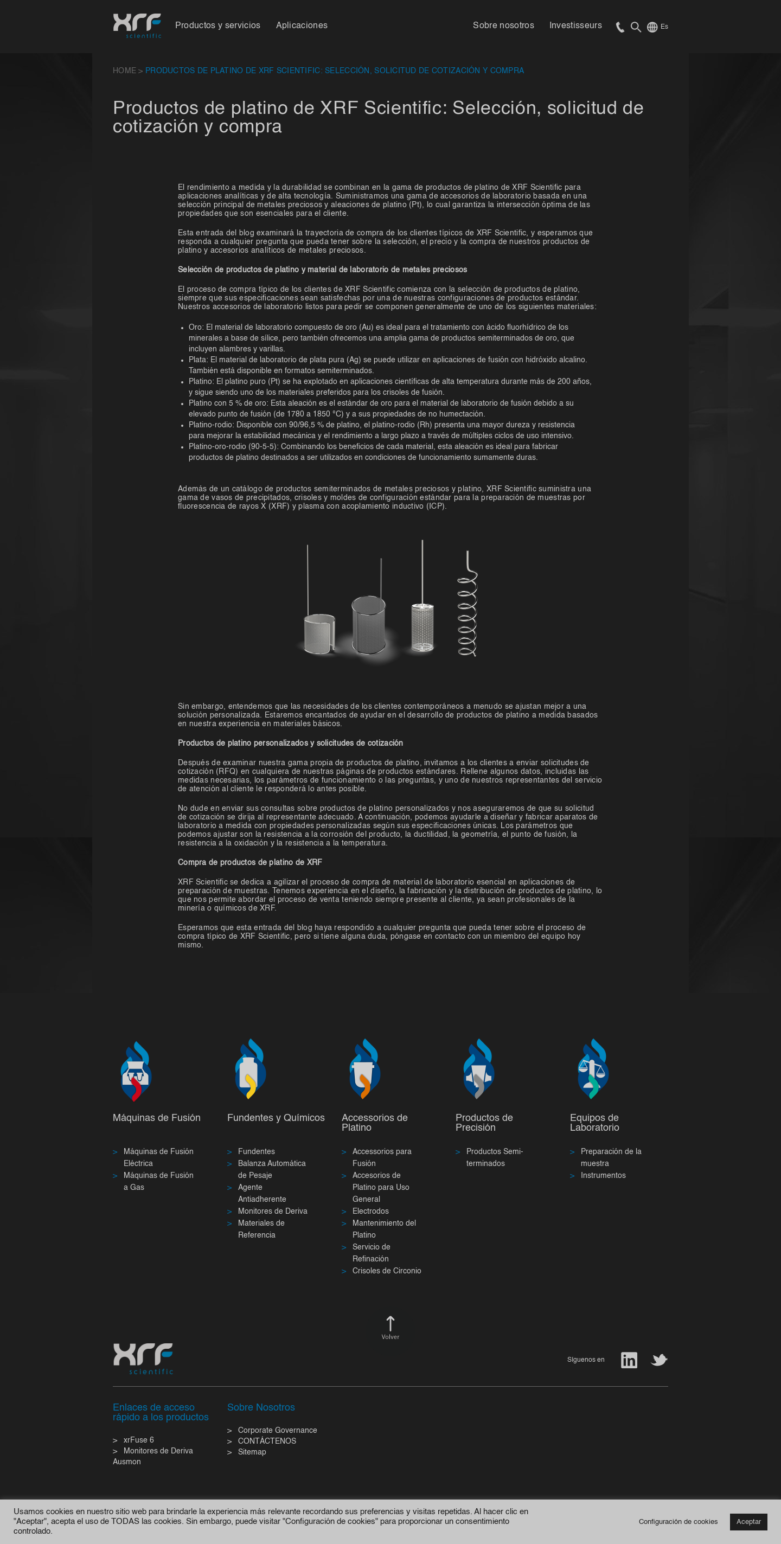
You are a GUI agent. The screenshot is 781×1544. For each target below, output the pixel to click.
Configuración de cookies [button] (678, 1522)
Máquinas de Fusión (157, 1118)
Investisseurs (575, 26)
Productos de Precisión (484, 1123)
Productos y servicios (218, 26)
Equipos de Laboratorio (594, 1123)
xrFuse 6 (139, 1440)
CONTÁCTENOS (267, 1441)
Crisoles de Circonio (387, 1271)
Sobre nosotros (503, 26)
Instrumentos (603, 1176)
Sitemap (252, 1452)
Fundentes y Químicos (276, 1118)
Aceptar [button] (749, 1522)
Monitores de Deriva (273, 1211)
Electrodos (371, 1211)
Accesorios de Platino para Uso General (381, 1187)
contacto (450, 936)
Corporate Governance (277, 1430)
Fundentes (256, 1152)
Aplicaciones (302, 26)
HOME (124, 71)
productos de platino (555, 891)
